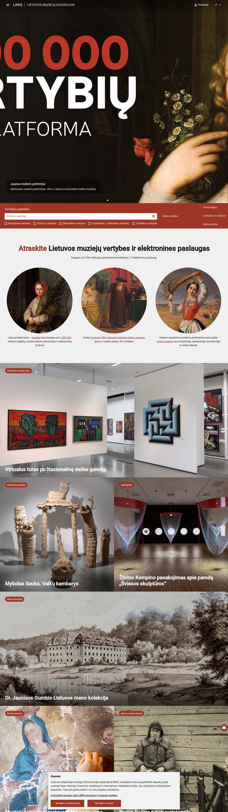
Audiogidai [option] (126, 484)
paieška (36, 337)
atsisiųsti (95, 337)
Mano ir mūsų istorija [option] (131, 713)
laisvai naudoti (165, 341)
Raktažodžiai (210, 224)
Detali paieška (170, 216)
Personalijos (210, 207)
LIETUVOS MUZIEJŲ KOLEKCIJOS (51, 5)
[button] (107, 200)
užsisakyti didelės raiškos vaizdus (126, 337)
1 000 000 (65, 337)
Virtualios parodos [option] (16, 484)
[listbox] (18, 370)
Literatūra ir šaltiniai (214, 215)
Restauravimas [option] (14, 713)
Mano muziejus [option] (14, 599)
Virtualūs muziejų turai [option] (18, 370)
